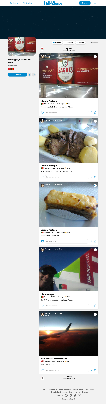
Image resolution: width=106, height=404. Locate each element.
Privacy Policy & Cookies (59, 392)
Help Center (73, 392)
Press (86, 389)
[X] (79, 396)
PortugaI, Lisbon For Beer (20, 61)
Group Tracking (77, 389)
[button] (94, 3)
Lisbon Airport (48, 294)
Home (61, 389)
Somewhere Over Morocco (54, 358)
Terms (92, 389)
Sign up (85, 3)
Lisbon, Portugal (49, 101)
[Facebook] (71, 396)
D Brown (47, 57)
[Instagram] (66, 396)
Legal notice (83, 392)
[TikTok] (75, 396)
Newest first (94, 43)
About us (67, 389)
